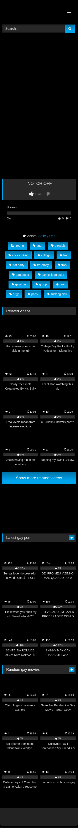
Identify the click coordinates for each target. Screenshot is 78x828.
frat (64, 255)
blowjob (58, 245)
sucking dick (57, 294)
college (44, 255)
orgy (14, 294)
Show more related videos (39, 478)
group (41, 284)
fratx (62, 265)
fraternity (41, 265)
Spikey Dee (46, 236)
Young (17, 245)
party (33, 294)
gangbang (20, 274)
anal (37, 245)
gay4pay (19, 284)
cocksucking (18, 255)
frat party (16, 265)
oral (60, 284)
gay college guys (51, 274)
